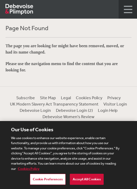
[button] (128, 9)
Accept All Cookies (87, 179)
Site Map (48, 97)
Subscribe (25, 97)
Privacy (114, 97)
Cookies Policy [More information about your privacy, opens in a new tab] (28, 169)
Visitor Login (115, 104)
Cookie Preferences (48, 179)
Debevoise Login (35, 110)
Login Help (108, 110)
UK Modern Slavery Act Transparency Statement (54, 104)
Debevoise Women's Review (68, 116)
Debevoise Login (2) (74, 110)
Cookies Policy (89, 97)
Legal (66, 97)
